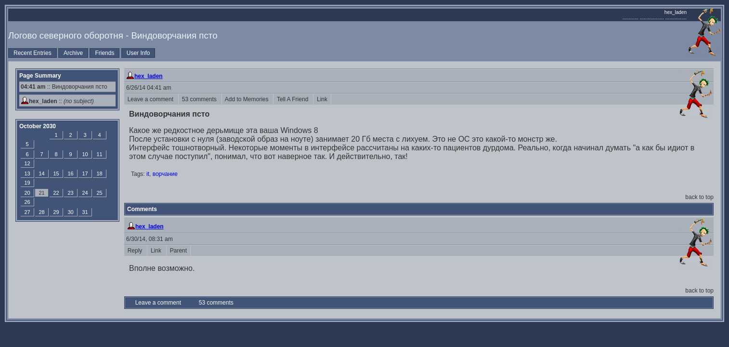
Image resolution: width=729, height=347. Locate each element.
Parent (178, 250)
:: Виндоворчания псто (64, 86)
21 (41, 193)
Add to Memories (247, 99)
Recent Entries (32, 53)
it (147, 174)
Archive (73, 53)
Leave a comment (151, 99)
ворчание (165, 174)
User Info (138, 53)
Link (321, 99)
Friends (104, 53)
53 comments (200, 99)
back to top (699, 197)
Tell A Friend (293, 99)
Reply (135, 250)
